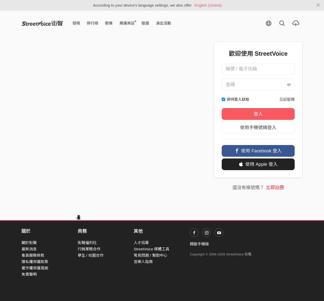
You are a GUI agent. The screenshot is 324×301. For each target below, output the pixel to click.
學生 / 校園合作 (91, 255)
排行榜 (92, 23)
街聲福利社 (87, 242)
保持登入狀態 (238, 99)
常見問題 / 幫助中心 (150, 255)
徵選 (145, 23)
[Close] (318, 5)
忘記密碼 (287, 99)
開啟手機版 (199, 244)
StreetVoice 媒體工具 (151, 249)
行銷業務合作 (89, 249)
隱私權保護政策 (35, 261)
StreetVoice (42, 23)
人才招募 (141, 242)
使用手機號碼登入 (258, 127)
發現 (76, 23)
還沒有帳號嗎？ (258, 187)
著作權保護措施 (35, 268)
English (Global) (208, 5)
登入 (258, 113)
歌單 (109, 23)
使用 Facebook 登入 (258, 150)
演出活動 (163, 23)
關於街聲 (29, 242)
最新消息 (29, 249)
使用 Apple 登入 (258, 164)
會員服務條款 (33, 255)
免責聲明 (29, 274)
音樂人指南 (143, 261)
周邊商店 (127, 23)
